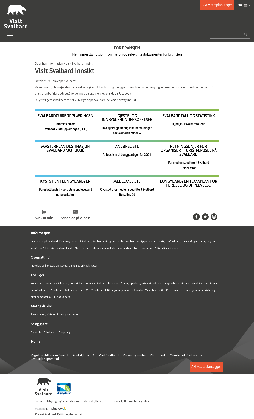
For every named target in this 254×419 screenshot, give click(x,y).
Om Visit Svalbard (106, 356)
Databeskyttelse (91, 401)
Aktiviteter (36, 332)
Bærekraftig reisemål (193, 241)
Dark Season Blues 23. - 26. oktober (84, 290)
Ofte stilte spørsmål (45, 359)
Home (35, 342)
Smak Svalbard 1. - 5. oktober (47, 290)
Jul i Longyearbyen (115, 290)
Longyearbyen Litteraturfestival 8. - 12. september (190, 283)
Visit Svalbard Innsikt (62, 248)
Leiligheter (48, 266)
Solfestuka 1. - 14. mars (82, 283)
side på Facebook (120, 93)
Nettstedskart (113, 401)
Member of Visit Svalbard (188, 356)
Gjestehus (61, 266)
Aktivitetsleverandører (120, 248)
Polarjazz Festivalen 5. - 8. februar (49, 283)
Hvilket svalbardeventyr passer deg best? (140, 241)
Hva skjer (37, 275)
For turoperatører (143, 248)
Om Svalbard (173, 241)
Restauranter (38, 314)
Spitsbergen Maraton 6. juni (145, 283)
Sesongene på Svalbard (44, 241)
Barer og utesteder (67, 314)
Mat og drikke (41, 307)
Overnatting (40, 258)
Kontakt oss (80, 356)
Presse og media (134, 356)
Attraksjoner (51, 332)
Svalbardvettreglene (104, 241)
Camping (74, 266)
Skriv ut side (44, 218)
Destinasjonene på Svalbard (75, 241)
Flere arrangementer (191, 290)
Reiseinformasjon (96, 248)
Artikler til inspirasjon (166, 248)
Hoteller (35, 266)
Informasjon (40, 233)
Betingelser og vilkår (137, 401)
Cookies (40, 401)
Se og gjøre (39, 324)
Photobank (158, 356)
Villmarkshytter (89, 266)
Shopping (65, 332)
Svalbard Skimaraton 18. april (112, 283)
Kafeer (51, 314)
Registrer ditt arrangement (49, 356)
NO (240, 5)
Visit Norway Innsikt (123, 100)
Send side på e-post (75, 218)
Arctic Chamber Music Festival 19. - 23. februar (152, 290)
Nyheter (79, 248)
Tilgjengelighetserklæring (63, 401)
